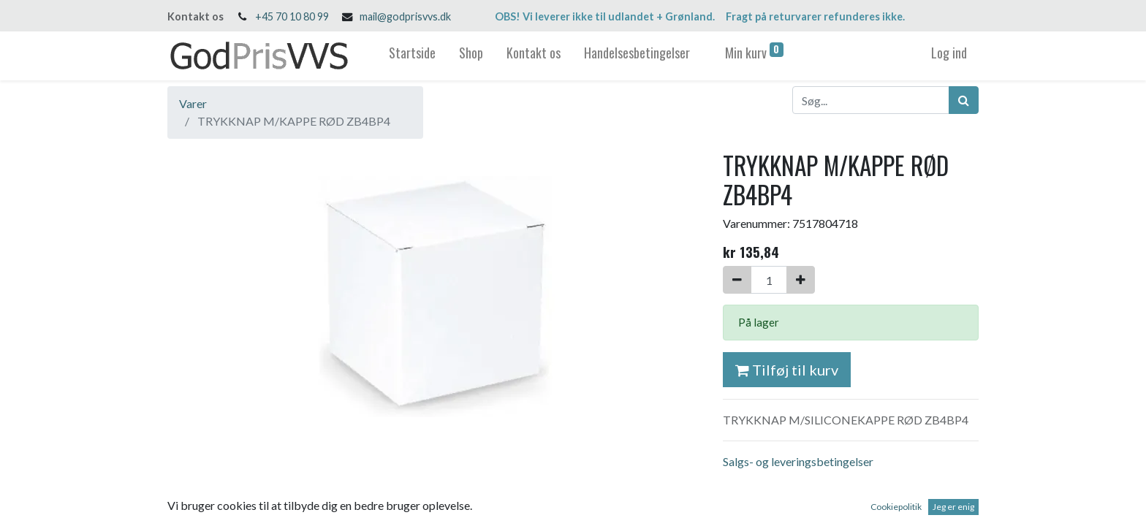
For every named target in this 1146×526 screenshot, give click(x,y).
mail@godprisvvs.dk (405, 16)
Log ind (949, 52)
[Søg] (964, 100)
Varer (193, 103)
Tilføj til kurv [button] (786, 369)
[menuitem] (412, 55)
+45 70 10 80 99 (292, 16)
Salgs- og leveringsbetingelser (798, 461)
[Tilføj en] (800, 280)
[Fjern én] (737, 280)
